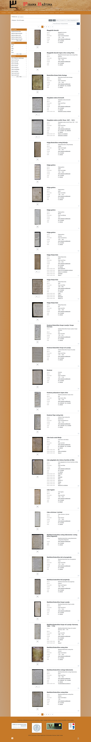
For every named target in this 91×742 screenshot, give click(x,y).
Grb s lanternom (61, 268)
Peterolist (60, 473)
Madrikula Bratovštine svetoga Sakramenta (60, 670)
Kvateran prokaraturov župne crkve (57, 392)
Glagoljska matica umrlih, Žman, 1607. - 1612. (61, 120)
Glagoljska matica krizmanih (55, 98)
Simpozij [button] (52, 12)
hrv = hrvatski (61, 40)
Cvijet (59, 293)
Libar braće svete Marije (54, 437)
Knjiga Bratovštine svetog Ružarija (57, 142)
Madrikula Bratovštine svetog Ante (57, 647)
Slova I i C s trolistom (62, 271)
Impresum (62, 12)
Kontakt (57, 12)
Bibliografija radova (33, 12)
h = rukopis (60, 42)
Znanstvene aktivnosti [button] (43, 12)
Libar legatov (51, 490)
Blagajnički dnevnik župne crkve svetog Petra (60, 53)
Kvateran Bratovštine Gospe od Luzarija (59, 347)
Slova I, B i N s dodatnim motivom (65, 270)
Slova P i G (60, 298)
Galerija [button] (14, 12)
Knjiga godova (51, 165)
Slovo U (59, 453)
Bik (58, 449)
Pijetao (59, 482)
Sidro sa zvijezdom (62, 451)
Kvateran (49, 370)
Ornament (60, 273)
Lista (54, 20)
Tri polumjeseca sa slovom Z (64, 683)
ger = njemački (61, 425)
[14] (19, 40)
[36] (19, 54)
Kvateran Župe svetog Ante (55, 415)
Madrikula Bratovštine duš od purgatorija (59, 557)
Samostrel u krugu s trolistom (64, 111)
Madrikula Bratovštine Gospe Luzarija (58, 602)
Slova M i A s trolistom (63, 485)
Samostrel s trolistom (62, 135)
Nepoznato (60, 296)
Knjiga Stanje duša (52, 255)
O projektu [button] (3, 12)
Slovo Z (59, 275)
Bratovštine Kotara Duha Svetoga (57, 75)
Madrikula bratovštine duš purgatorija (58, 579)
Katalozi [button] (9, 12)
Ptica (59, 475)
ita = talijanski (61, 85)
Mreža (57, 20)
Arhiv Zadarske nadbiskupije (64, 39)
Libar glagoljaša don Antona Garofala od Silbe (60, 460)
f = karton (20, 16)
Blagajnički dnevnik (53, 30)
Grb (59, 641)
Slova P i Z (60, 480)
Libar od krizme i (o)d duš (54, 512)
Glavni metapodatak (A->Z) (73, 20)
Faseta (50, 20)
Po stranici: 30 (62, 20)
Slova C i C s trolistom (63, 133)
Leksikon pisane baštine (23, 12)
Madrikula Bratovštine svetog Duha (57, 692)
